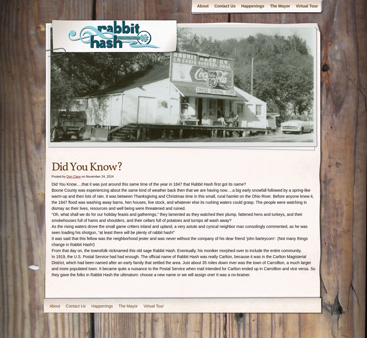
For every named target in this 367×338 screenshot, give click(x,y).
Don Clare (74, 176)
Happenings (252, 6)
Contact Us (225, 6)
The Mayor (280, 6)
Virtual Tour (307, 6)
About (202, 6)
